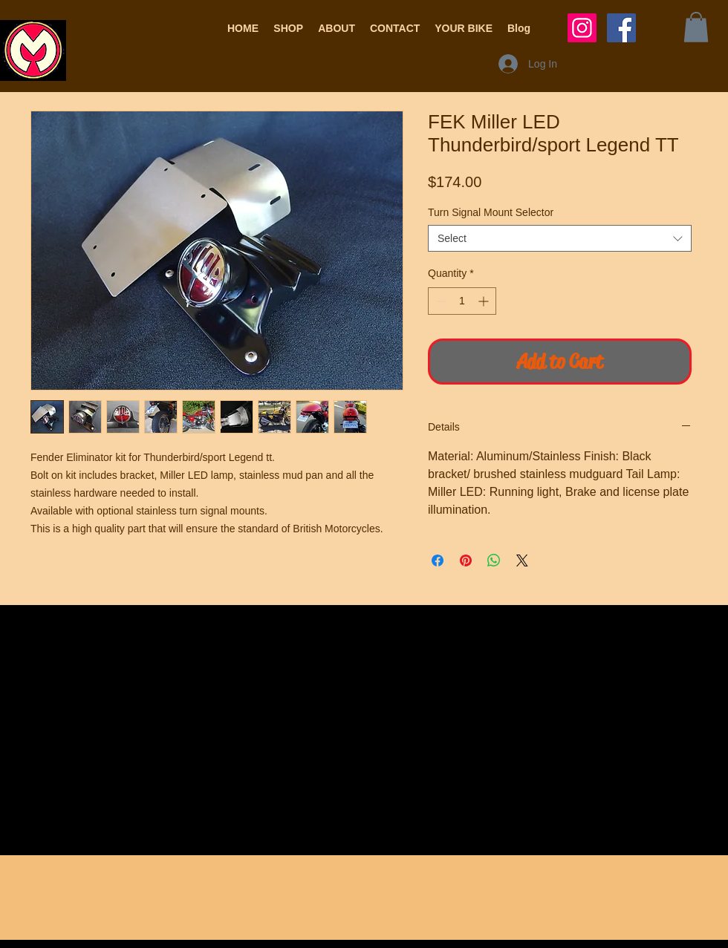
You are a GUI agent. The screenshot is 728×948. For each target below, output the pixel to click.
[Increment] (484, 301)
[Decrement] (439, 301)
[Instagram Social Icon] (582, 27)
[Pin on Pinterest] (466, 560)
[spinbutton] (462, 301)
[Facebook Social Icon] (621, 27)
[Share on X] (522, 560)
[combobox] (560, 238)
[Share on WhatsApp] (494, 560)
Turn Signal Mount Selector (490, 212)
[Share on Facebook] (437, 560)
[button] (288, 28)
